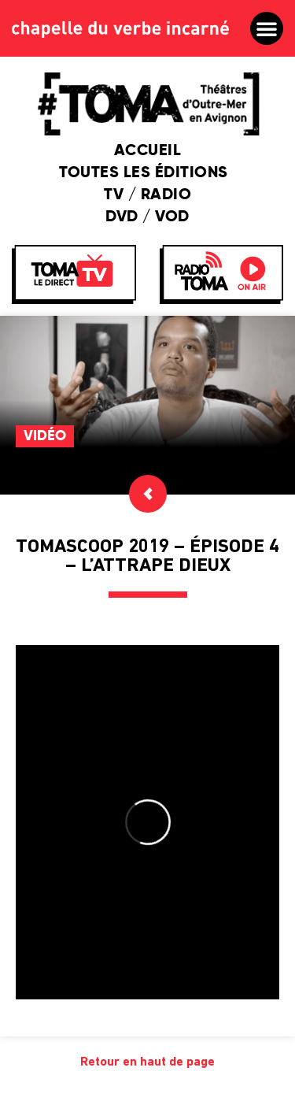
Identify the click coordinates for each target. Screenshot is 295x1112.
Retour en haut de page (147, 1062)
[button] (266, 28)
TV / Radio (147, 195)
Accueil (148, 151)
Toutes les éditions (147, 173)
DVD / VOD (147, 217)
